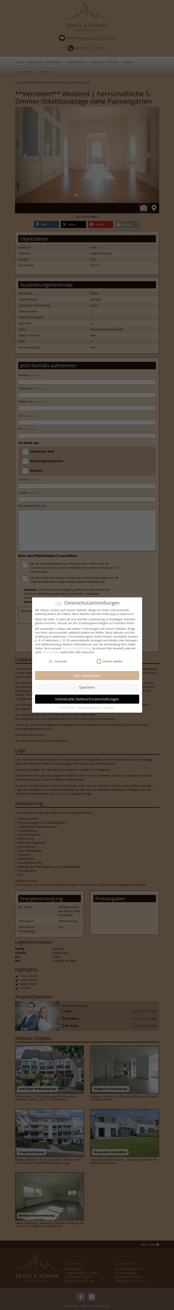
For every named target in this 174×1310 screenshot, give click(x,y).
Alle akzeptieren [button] (87, 675)
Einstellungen (51, 652)
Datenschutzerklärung (76, 648)
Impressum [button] (109, 707)
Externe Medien (110, 661)
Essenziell (58, 661)
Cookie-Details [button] (67, 707)
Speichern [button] (87, 687)
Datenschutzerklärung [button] (89, 707)
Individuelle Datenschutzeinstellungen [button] (87, 699)
